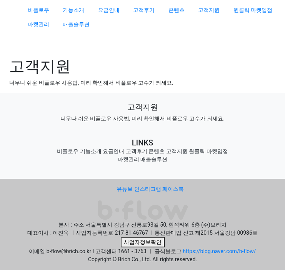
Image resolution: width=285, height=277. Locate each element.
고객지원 (209, 10)
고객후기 (144, 10)
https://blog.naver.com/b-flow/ (219, 251)
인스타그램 (147, 189)
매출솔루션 (76, 24)
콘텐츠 (176, 10)
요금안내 (109, 10)
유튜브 (125, 189)
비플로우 (38, 10)
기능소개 (73, 10)
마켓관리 (38, 24)
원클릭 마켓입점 (252, 10)
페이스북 (173, 189)
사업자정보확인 (143, 242)
